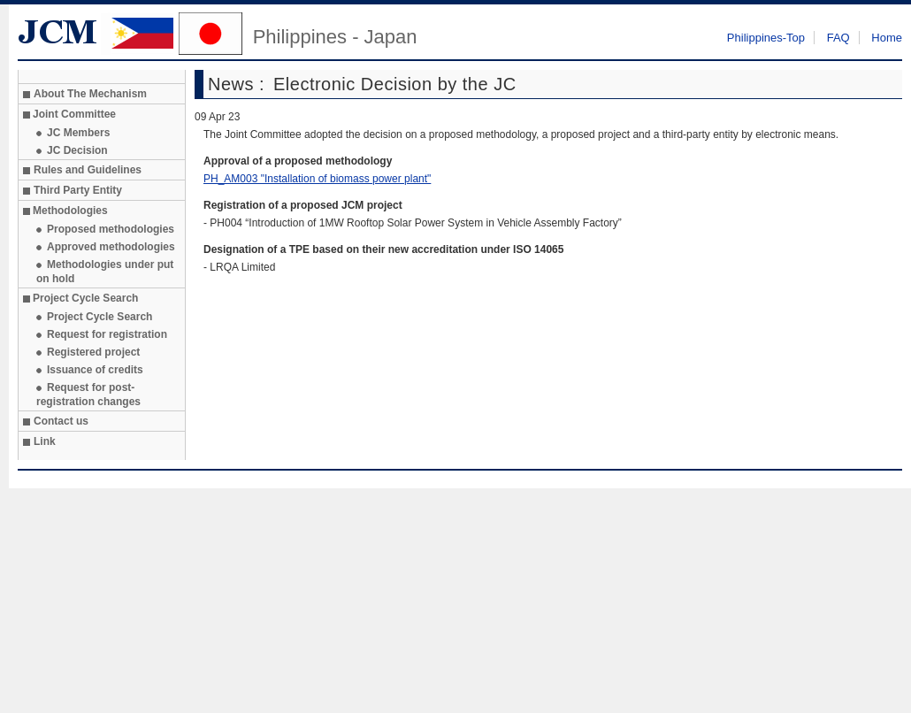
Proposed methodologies (110, 229)
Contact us (61, 421)
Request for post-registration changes (88, 394)
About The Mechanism (90, 94)
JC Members (78, 132)
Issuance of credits (95, 370)
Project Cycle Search (99, 316)
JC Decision (77, 150)
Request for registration (107, 334)
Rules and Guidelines (88, 170)
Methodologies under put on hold (104, 271)
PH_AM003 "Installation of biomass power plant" (317, 178)
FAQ (838, 37)
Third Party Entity (78, 190)
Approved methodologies (111, 247)
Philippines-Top (766, 37)
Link (45, 441)
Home (886, 37)
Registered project (93, 352)
